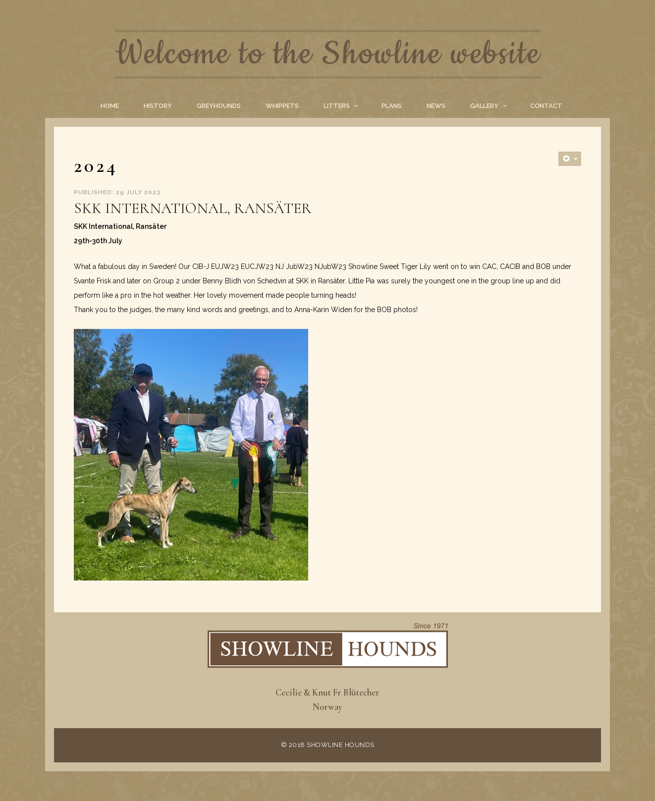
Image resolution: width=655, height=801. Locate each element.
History (158, 105)
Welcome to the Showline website (328, 54)
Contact (546, 105)
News (436, 105)
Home (110, 105)
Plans (392, 105)
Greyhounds (219, 105)
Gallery (484, 105)
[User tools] (569, 159)
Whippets (282, 105)
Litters (337, 105)
